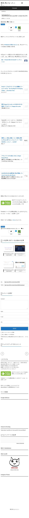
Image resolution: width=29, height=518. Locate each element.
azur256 (14, 365)
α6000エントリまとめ (6, 18)
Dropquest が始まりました (11, 44)
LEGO (3, 8)
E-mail (2, 316)
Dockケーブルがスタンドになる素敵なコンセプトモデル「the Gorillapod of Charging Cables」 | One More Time (12, 88)
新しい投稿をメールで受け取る (8, 334)
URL (1, 322)
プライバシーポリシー (11, 368)
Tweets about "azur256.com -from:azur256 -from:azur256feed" (13, 430)
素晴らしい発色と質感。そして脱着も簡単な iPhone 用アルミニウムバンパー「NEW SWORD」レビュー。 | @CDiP (11, 140)
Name (2, 311)
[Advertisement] (14, 411)
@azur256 (3, 364)
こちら (13, 220)
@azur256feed (4, 387)
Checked (2, 24)
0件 (23, 228)
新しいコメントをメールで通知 (8, 332)
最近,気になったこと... (8, 4)
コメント (18, 228)
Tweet (11, 30)
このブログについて (5, 21)
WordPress (4, 11)
